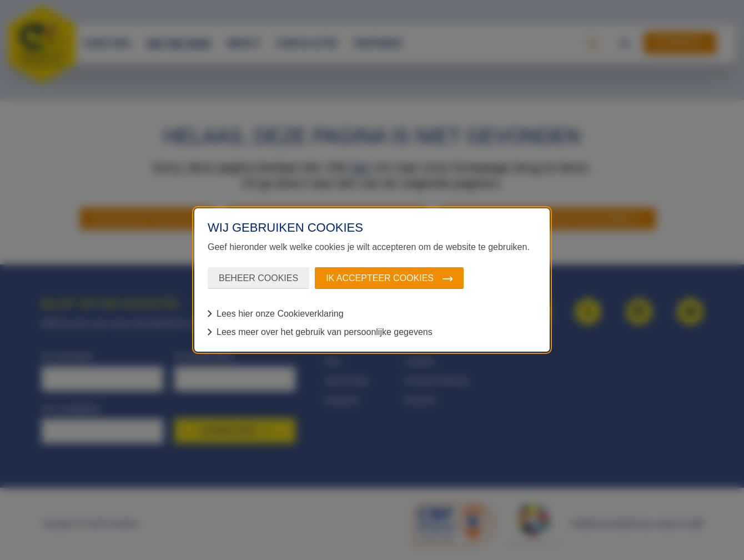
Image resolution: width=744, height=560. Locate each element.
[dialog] (372, 280)
